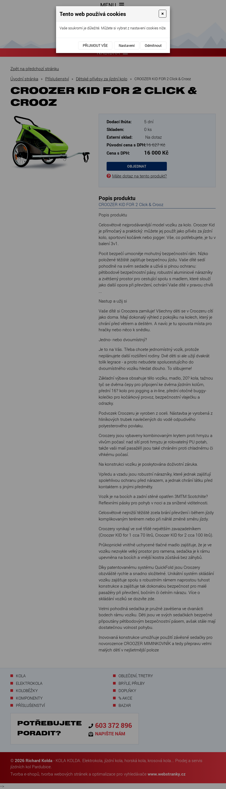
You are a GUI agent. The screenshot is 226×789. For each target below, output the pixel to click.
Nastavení (127, 45)
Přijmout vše (95, 45)
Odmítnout (153, 45)
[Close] (162, 14)
